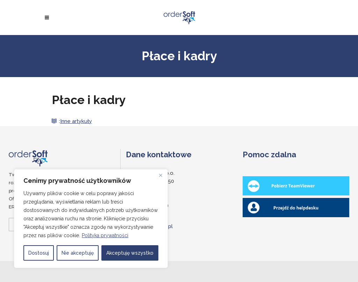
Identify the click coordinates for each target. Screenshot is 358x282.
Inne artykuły (76, 121)
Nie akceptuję (78, 253)
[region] (91, 218)
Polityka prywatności (105, 235)
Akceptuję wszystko (129, 253)
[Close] (160, 175)
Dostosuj (38, 253)
